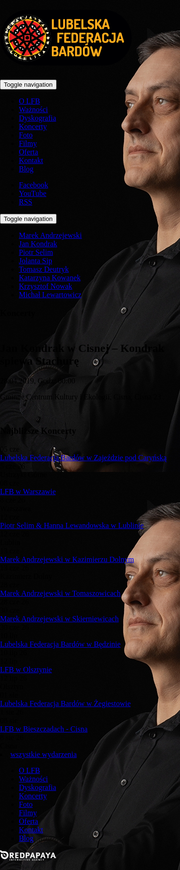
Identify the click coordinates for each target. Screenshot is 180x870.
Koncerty (33, 126)
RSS (25, 202)
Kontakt (31, 160)
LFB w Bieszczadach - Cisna (44, 729)
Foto (26, 135)
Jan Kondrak (38, 244)
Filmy (28, 143)
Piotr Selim (36, 252)
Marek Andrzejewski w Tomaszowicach (60, 593)
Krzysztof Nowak (45, 286)
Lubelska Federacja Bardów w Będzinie (60, 644)
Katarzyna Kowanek (50, 278)
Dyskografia (37, 118)
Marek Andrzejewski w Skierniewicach (59, 619)
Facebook (33, 185)
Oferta (28, 152)
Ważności (33, 110)
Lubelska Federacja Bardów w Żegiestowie (65, 703)
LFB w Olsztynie (26, 670)
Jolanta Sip (35, 261)
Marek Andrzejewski (50, 235)
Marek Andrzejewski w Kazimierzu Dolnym (67, 559)
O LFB (29, 101)
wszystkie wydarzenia (43, 754)
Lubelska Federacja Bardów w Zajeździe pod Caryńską (83, 458)
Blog (26, 169)
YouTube (32, 193)
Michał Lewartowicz (50, 295)
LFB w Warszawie (28, 492)
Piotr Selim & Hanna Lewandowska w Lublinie (72, 525)
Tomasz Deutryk (44, 269)
